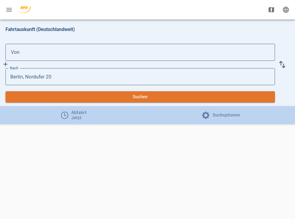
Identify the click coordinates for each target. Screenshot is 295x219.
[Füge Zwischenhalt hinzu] (5, 64)
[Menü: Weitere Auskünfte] (9, 9)
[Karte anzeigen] (271, 9)
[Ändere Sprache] (286, 9)
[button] (282, 64)
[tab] (74, 115)
